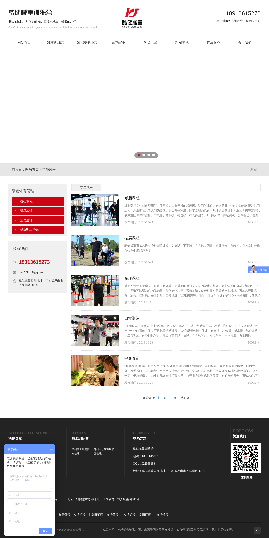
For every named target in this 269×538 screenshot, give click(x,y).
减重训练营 (55, 42)
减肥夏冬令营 (87, 42)
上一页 (161, 398)
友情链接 (64, 514)
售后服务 (213, 42)
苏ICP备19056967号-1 (70, 529)
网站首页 (24, 42)
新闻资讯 (182, 42)
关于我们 (245, 42)
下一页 (171, 398)
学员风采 (150, 42)
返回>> (255, 169)
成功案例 (118, 42)
